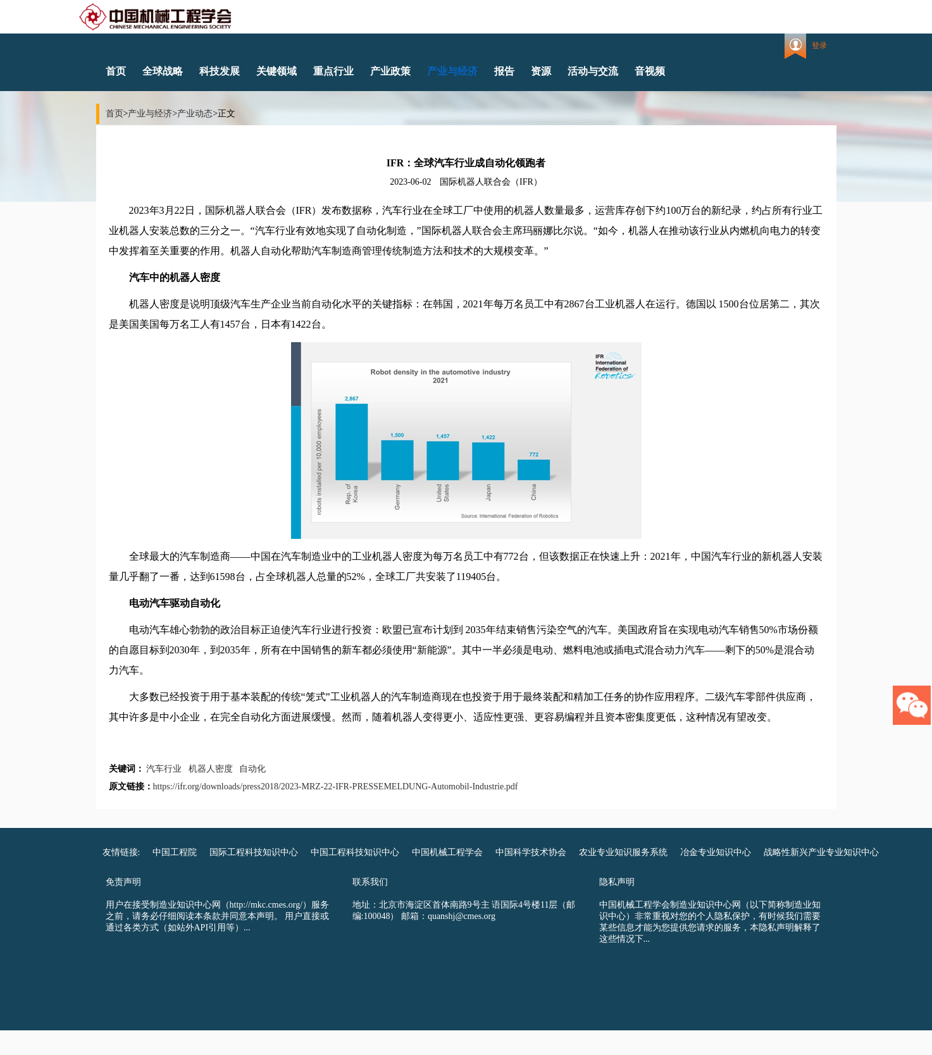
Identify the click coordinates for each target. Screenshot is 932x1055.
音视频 (650, 71)
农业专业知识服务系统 (623, 852)
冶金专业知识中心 (715, 852)
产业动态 (195, 113)
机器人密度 (211, 769)
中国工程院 (174, 852)
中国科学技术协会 (530, 852)
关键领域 (276, 71)
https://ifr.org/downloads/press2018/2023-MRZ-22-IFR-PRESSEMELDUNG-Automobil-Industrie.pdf (335, 786)
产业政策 (390, 71)
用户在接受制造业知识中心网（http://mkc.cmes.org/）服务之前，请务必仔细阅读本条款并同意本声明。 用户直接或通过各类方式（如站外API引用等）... (218, 916)
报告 (504, 71)
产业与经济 (452, 71)
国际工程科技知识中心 (253, 852)
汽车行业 (164, 769)
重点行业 (333, 71)
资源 (541, 71)
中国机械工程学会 (447, 852)
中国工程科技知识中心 (355, 852)
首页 (116, 71)
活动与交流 (593, 71)
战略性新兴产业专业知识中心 (821, 852)
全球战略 (162, 71)
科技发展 (219, 71)
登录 (819, 45)
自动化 (252, 769)
